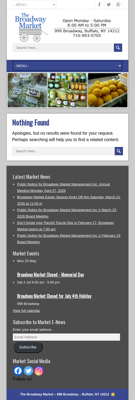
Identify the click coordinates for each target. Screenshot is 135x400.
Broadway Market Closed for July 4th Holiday (54, 296)
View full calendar (26, 311)
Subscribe (27, 347)
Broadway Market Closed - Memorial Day (50, 274)
